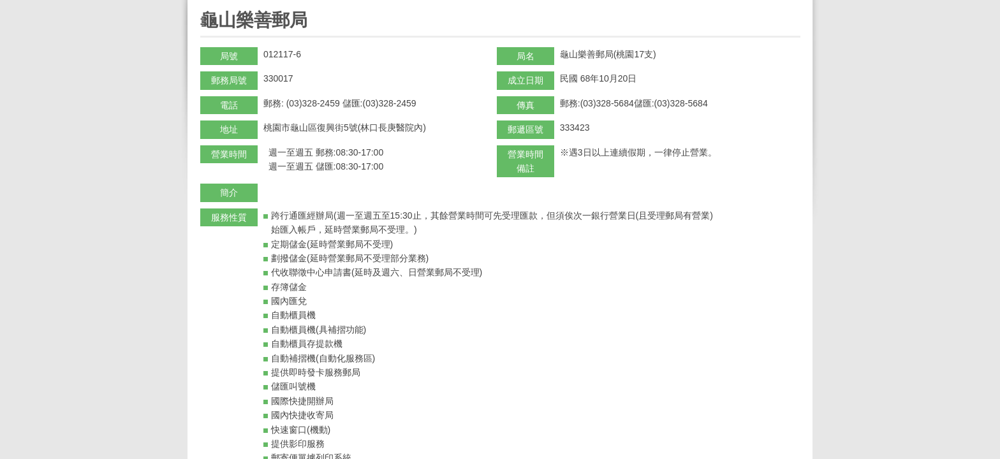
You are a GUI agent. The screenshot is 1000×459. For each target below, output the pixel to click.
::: (204, 5)
